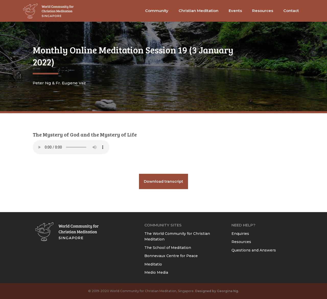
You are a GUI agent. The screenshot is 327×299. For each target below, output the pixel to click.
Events (235, 10)
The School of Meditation (167, 247)
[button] (156, 11)
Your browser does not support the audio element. (71, 147)
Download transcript (163, 181)
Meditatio (153, 264)
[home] (48, 11)
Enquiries (240, 233)
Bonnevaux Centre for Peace (171, 256)
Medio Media (156, 272)
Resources (241, 241)
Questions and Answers (253, 250)
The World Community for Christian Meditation (177, 236)
